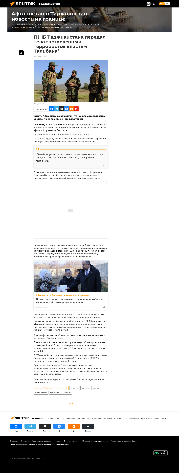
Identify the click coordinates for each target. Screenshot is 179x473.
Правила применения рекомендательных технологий (31, 444)
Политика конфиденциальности (95, 441)
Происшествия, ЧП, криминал (60, 393)
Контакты (25, 441)
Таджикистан (86, 388)
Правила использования (41, 441)
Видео (165, 418)
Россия (85, 418)
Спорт (157, 418)
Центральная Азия (41, 393)
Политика (96, 418)
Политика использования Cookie (124, 441)
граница (96, 388)
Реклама (57, 441)
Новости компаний (71, 441)
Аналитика (146, 418)
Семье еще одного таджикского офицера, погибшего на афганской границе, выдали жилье (69, 300)
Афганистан (74, 388)
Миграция (134, 418)
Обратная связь (62, 444)
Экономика (109, 418)
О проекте (14, 441)
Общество (122, 418)
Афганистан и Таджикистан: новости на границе (62, 295)
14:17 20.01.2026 (40, 57)
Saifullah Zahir (43, 104)
